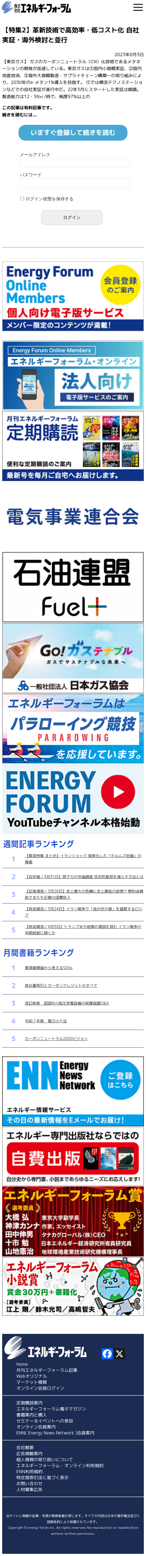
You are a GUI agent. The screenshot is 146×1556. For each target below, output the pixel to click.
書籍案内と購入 (31, 1415)
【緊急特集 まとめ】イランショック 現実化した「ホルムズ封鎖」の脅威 (83, 858)
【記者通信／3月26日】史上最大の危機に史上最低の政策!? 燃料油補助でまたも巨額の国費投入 (84, 894)
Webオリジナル (31, 1376)
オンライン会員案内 (36, 1427)
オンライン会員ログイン (40, 1388)
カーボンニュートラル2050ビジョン (56, 1038)
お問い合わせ (29, 1483)
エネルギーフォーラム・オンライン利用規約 (60, 1465)
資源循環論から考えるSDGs (48, 967)
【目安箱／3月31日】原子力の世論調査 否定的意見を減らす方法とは (84, 876)
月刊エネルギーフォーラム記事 (46, 1370)
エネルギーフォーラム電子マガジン (51, 1409)
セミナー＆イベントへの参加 (44, 1421)
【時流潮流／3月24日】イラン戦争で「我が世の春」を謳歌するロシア (83, 911)
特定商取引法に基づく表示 (42, 1477)
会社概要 (25, 1447)
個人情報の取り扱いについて (44, 1459)
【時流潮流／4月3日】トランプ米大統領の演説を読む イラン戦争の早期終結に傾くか (83, 929)
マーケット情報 (31, 1382)
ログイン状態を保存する (50, 199)
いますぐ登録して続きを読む (73, 132)
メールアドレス (35, 154)
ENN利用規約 (29, 1471)
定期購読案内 (29, 1403)
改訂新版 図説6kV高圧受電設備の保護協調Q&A (67, 1003)
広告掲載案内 (29, 1453)
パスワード (31, 175)
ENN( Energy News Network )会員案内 (55, 1433)
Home (22, 1364)
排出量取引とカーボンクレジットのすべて (61, 985)
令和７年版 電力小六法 (46, 1020)
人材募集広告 (29, 1489)
